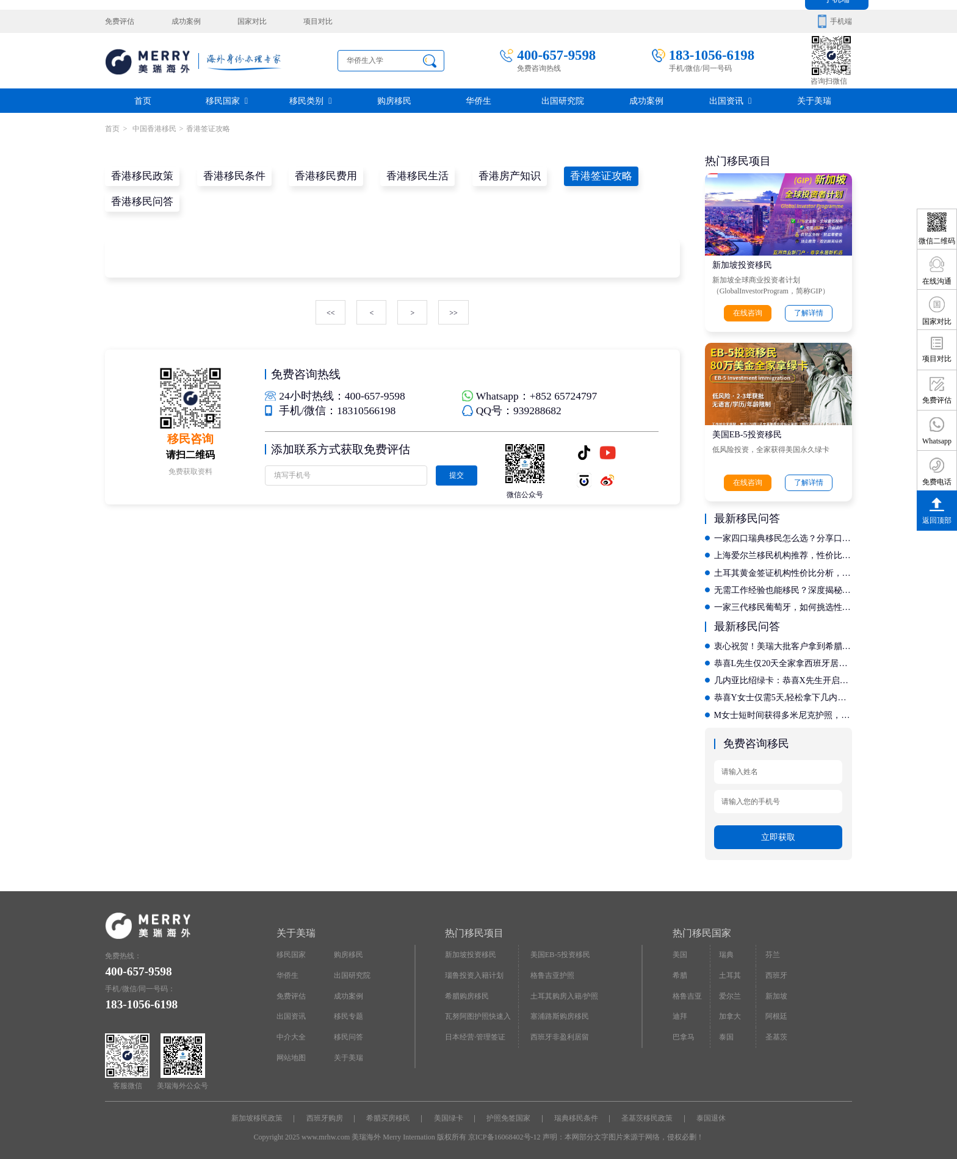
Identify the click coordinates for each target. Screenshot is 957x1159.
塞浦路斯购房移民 (559, 1012)
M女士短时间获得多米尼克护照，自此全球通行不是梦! (783, 712)
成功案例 (185, 21)
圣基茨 (776, 1032)
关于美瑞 (814, 100)
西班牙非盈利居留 (559, 1032)
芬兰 (772, 951)
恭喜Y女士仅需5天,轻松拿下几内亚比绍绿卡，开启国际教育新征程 (783, 695)
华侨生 (478, 100)
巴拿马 (684, 1032)
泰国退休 (711, 1115)
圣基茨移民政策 (647, 1115)
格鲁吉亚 (687, 992)
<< (331, 312)
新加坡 (776, 992)
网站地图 (291, 1053)
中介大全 (291, 1032)
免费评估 (119, 21)
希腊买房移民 (388, 1115)
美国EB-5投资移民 (747, 434)
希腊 (680, 971)
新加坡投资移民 (742, 264)
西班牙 (776, 971)
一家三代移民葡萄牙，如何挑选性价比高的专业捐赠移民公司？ (783, 605)
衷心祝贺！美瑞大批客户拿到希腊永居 (783, 643)
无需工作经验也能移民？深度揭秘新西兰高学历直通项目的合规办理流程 (783, 588)
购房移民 (394, 100)
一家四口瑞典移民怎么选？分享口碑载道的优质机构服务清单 (783, 537)
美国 (680, 951)
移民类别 (310, 100)
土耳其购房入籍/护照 (564, 992)
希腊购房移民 (467, 992)
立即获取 (778, 833)
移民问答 (348, 1032)
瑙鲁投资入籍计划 (474, 971)
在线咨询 (748, 313)
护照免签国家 (508, 1115)
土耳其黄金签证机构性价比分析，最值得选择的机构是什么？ (783, 571)
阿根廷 (776, 1012)
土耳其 (730, 971)
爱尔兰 (730, 992)
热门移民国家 (702, 929)
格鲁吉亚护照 (552, 971)
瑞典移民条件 (576, 1115)
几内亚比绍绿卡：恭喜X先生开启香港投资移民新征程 (783, 678)
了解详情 (808, 313)
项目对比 (316, 21)
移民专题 (348, 1012)
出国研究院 (562, 100)
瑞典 (726, 951)
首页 (142, 100)
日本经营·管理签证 (475, 1032)
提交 (456, 474)
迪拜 (680, 1012)
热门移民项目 (474, 929)
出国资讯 (730, 100)
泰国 (726, 1032)
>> (453, 312)
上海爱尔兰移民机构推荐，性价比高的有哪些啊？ (783, 554)
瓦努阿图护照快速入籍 (478, 1015)
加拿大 (730, 1012)
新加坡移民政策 (257, 1115)
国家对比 (250, 21)
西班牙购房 (324, 1115)
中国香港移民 (153, 128)
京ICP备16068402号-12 (504, 1133)
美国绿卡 (448, 1115)
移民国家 (227, 100)
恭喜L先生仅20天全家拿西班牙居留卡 (783, 661)
